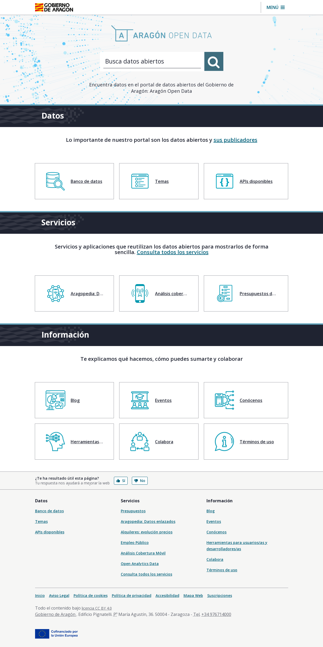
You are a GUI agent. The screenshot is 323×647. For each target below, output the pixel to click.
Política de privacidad (131, 595)
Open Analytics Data (140, 563)
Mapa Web (193, 595)
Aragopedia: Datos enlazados (148, 521)
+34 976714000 (216, 614)
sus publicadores (235, 139)
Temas (41, 521)
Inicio (40, 595)
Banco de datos (49, 510)
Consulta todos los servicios (173, 252)
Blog (210, 510)
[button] (275, 7)
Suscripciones (219, 595)
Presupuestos (133, 510)
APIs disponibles (49, 531)
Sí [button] (120, 480)
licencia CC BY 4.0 (97, 608)
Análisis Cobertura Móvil (143, 553)
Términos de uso (221, 569)
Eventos (213, 521)
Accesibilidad (167, 595)
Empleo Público (135, 542)
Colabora (214, 559)
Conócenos (216, 531)
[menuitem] (74, 181)
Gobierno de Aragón (55, 614)
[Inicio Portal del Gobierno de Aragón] (54, 7)
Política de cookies (91, 595)
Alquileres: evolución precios (146, 531)
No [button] (139, 480)
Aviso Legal (59, 595)
